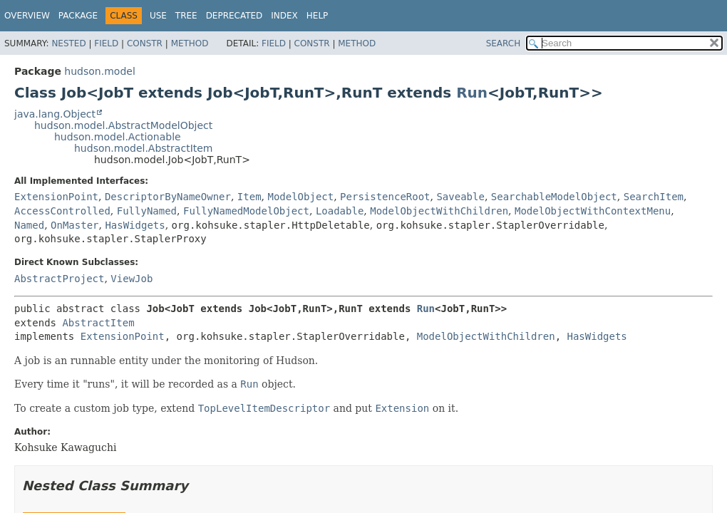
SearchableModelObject (554, 196)
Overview (27, 16)
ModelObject (300, 196)
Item (249, 196)
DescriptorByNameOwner (168, 196)
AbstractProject (59, 278)
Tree (186, 16)
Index (284, 16)
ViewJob (131, 278)
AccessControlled (62, 211)
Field (106, 43)
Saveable (460, 196)
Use (158, 16)
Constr (145, 43)
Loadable (340, 211)
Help (317, 16)
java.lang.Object (55, 114)
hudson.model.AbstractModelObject (123, 125)
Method (190, 43)
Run (472, 92)
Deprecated (234, 16)
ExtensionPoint (56, 196)
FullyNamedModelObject (246, 211)
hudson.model (99, 71)
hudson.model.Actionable (117, 136)
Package (78, 16)
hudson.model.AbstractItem (143, 148)
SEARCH (503, 43)
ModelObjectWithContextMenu (593, 211)
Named (29, 225)
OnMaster (74, 225)
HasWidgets (135, 225)
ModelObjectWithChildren (439, 211)
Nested (68, 43)
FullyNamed (147, 211)
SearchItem (654, 196)
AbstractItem (98, 322)
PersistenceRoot (385, 196)
